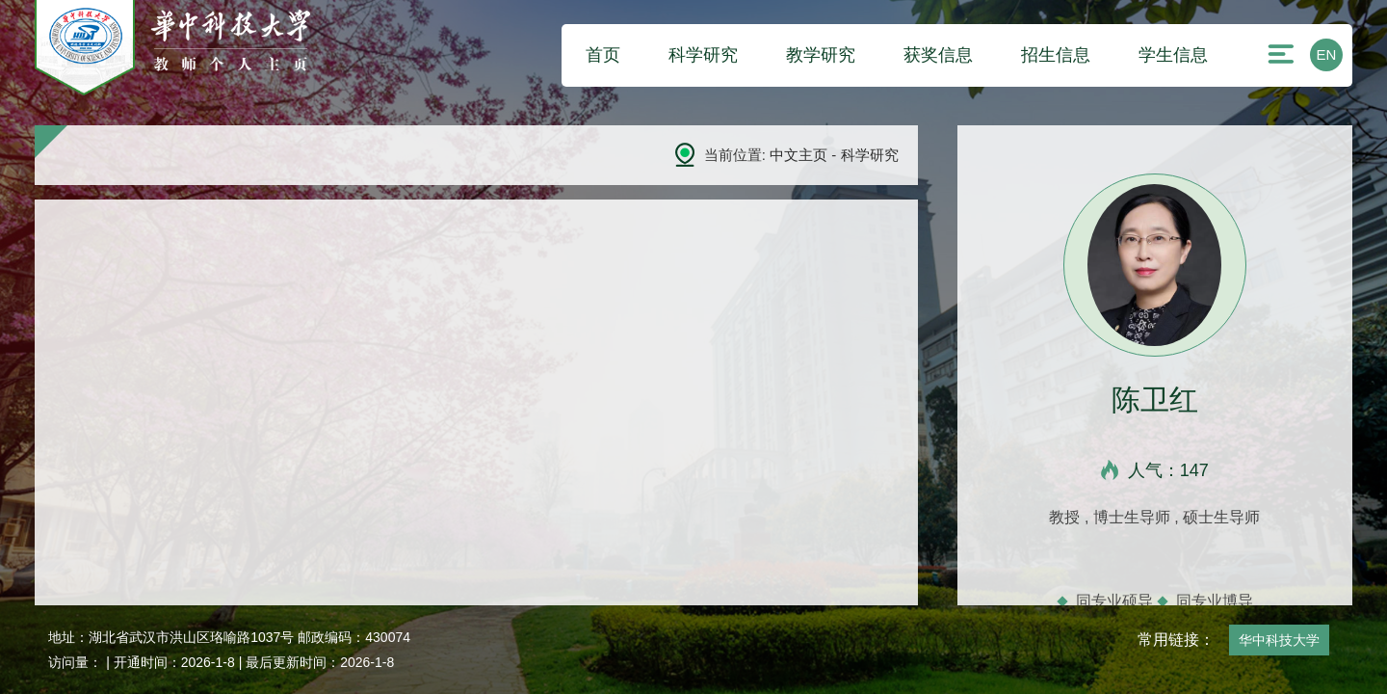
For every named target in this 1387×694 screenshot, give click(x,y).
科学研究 (703, 55)
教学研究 (820, 55)
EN (1327, 54)
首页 (603, 55)
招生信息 (1055, 55)
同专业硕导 (1114, 601)
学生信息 (1173, 55)
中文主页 (798, 155)
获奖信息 (938, 55)
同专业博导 (1214, 601)
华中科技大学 (1279, 640)
